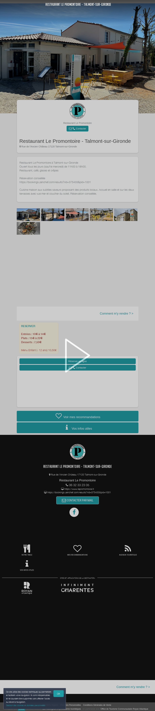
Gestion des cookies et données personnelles (25, 705)
